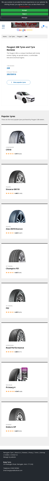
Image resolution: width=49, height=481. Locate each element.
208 (26, 36)
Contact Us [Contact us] (14, 455)
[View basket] (42, 27)
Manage (24, 17)
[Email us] (14, 470)
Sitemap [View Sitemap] (42, 452)
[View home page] (26, 25)
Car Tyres (12, 36)
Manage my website (9, 457)
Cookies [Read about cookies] (6, 455)
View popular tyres (18, 82)
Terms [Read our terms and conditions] (36, 452)
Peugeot (19, 36)
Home (5, 36)
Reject (24, 14)
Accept (24, 10)
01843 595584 (14, 468)
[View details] (24, 141)
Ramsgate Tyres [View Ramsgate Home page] (8, 452)
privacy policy (24, 6)
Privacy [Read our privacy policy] (31, 452)
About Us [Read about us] (18, 452)
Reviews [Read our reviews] (24, 452)
